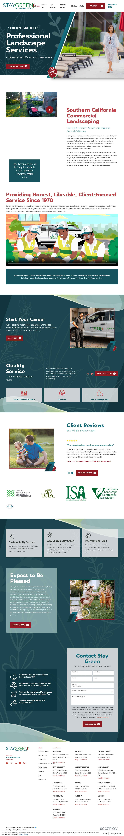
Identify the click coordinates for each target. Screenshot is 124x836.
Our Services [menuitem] (53, 6)
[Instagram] (24, 733)
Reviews (41, 741)
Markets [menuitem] (74, 6)
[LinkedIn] (16, 733)
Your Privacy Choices (29, 797)
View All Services (106, 343)
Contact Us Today (17, 66)
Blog (40, 745)
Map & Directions (59, 732)
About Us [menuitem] (44, 6)
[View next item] (92, 344)
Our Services (43, 725)
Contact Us (42, 749)
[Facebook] (7, 733)
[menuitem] (8, 800)
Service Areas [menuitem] (63, 6)
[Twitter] (11, 733)
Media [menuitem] (82, 6)
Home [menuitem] (37, 6)
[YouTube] (20, 733)
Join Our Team (96, 6)
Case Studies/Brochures (47, 733)
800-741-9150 (112, 6)
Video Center (43, 737)
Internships (43, 729)
